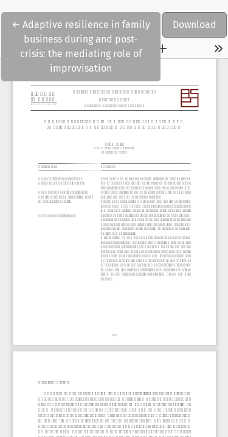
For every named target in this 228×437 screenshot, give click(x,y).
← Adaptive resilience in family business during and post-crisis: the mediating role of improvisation (81, 45)
